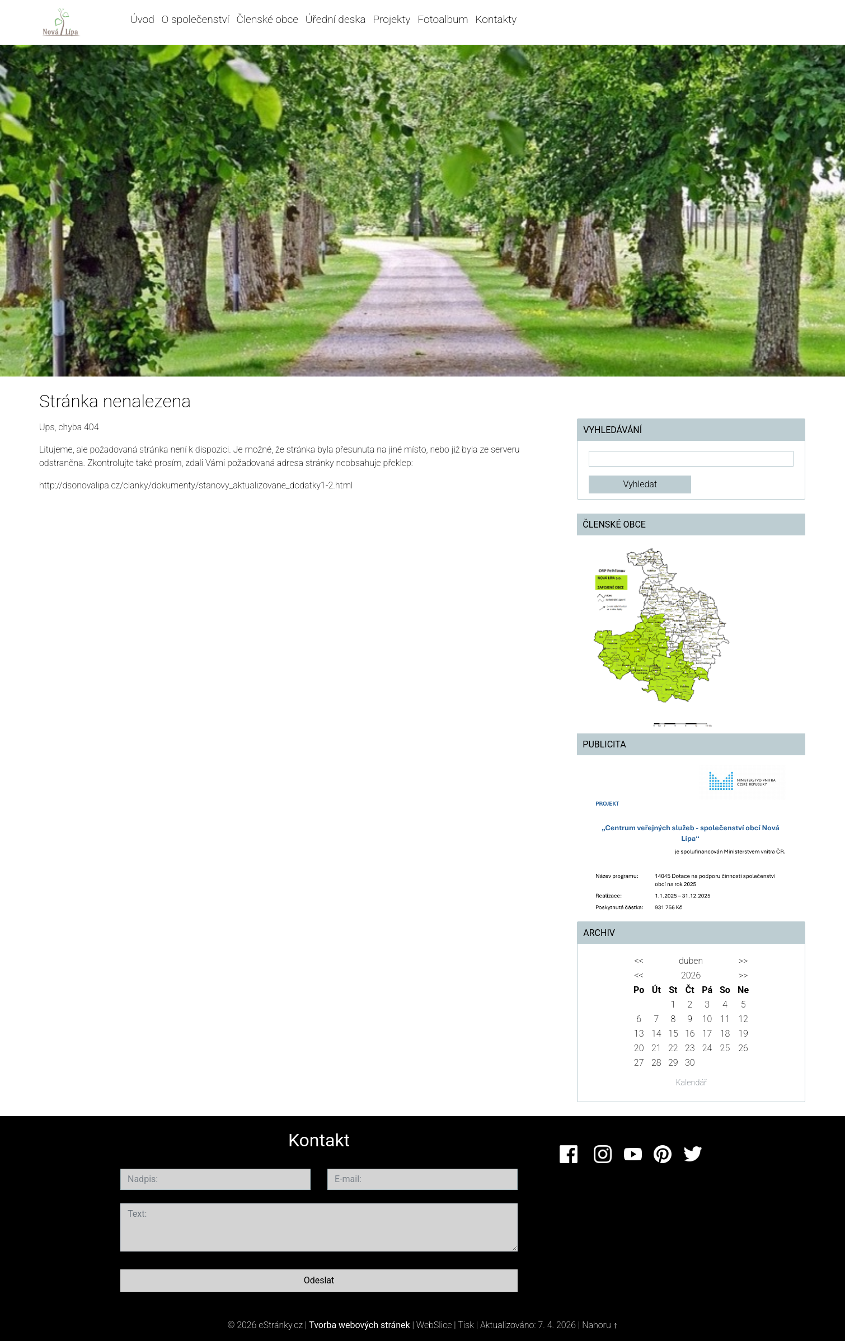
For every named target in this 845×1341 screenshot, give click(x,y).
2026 (691, 975)
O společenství (195, 19)
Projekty (391, 19)
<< (638, 961)
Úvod (142, 19)
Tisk (466, 1325)
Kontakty (496, 19)
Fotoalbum (442, 19)
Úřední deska (336, 19)
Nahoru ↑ (599, 1325)
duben (691, 961)
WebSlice (434, 1325)
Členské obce (267, 19)
